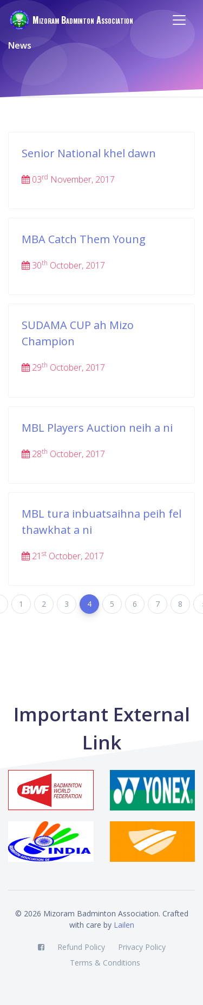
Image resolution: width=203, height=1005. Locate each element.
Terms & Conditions (105, 962)
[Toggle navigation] (179, 20)
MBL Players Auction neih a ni (97, 427)
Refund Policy (81, 947)
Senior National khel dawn (89, 153)
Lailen (124, 925)
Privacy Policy (142, 947)
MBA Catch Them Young (84, 239)
